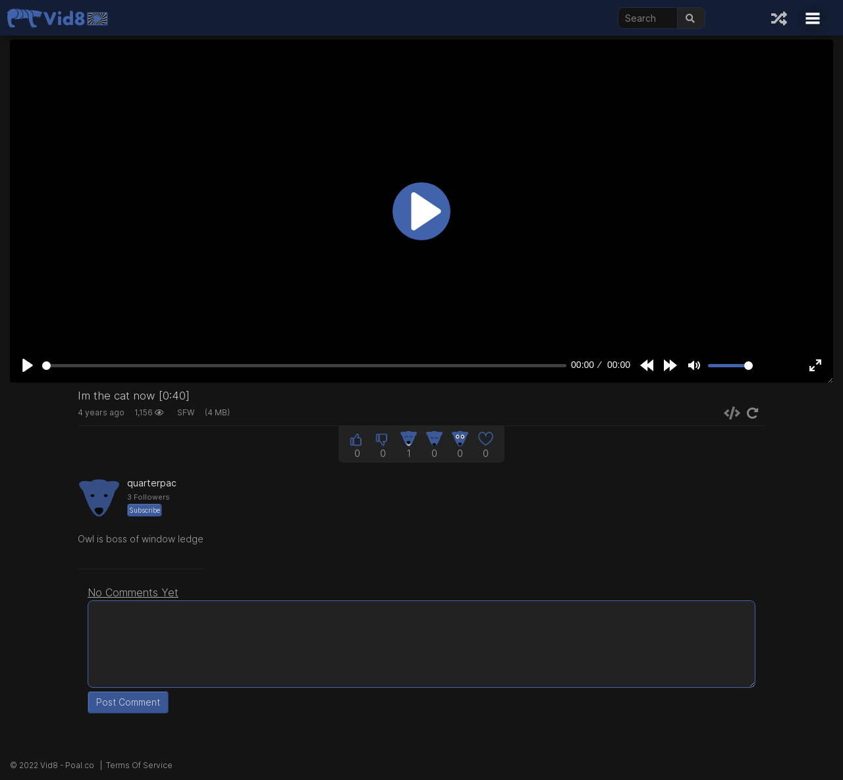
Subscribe (144, 510)
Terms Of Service (139, 765)
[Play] (27, 365)
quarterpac (152, 482)
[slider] (304, 365)
